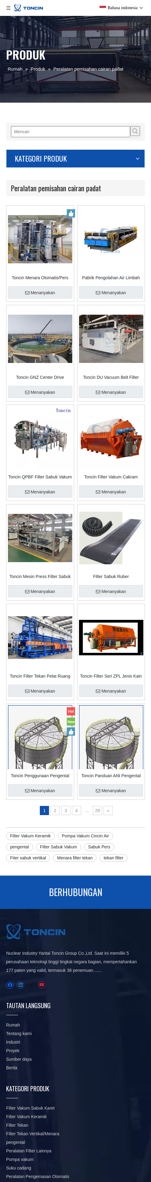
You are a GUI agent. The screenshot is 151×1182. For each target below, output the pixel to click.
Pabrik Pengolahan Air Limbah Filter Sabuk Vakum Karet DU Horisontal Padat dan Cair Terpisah (111, 277)
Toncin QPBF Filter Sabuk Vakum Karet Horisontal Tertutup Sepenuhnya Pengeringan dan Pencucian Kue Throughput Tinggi (40, 476)
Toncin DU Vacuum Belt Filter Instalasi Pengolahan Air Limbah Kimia (111, 377)
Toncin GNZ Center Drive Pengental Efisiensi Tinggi (40, 377)
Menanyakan (40, 292)
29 (97, 810)
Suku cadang (18, 1168)
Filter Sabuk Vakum (58, 846)
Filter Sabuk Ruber (111, 576)
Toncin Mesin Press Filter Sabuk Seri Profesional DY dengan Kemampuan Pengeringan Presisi (40, 576)
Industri (13, 1042)
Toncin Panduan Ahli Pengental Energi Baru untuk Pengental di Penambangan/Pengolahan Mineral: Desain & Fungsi (111, 775)
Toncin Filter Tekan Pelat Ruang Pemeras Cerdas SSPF (40, 676)
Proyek (13, 1050)
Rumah (13, 1025)
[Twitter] (31, 985)
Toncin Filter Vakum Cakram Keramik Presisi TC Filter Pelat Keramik (111, 476)
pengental (19, 846)
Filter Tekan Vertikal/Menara (32, 1133)
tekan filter (113, 857)
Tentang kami (19, 1033)
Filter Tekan (17, 1125)
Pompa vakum (19, 1159)
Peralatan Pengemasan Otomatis (37, 1176)
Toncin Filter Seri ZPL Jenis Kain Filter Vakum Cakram (111, 676)
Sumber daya (19, 1059)
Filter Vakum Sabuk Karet (30, 1108)
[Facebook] (10, 985)
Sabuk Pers (99, 846)
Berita (11, 1067)
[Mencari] (70, 131)
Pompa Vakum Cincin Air (85, 835)
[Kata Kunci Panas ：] (135, 131)
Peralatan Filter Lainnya (28, 1150)
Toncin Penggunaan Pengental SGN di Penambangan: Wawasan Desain (40, 775)
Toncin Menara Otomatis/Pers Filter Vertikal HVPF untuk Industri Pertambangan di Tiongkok (40, 277)
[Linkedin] (20, 985)
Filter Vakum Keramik (30, 835)
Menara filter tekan (74, 857)
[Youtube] (41, 985)
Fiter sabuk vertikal (28, 857)
